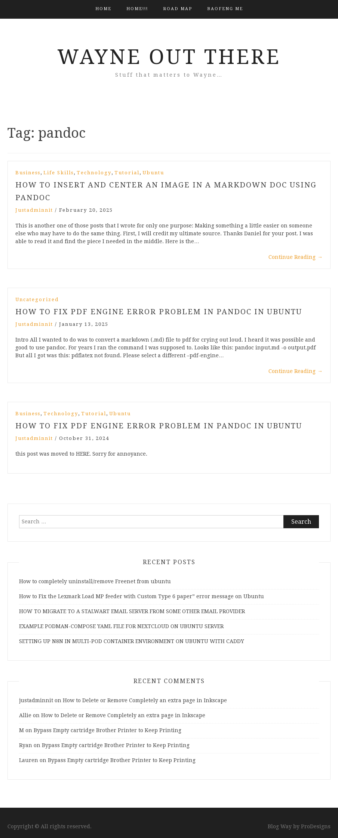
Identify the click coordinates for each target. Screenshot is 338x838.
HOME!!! (137, 8)
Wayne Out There (169, 57)
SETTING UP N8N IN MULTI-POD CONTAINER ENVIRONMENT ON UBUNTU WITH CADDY (131, 641)
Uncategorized (37, 299)
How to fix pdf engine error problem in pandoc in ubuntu (158, 425)
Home (103, 8)
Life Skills (58, 172)
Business (27, 172)
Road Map (177, 8)
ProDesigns (316, 826)
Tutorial (126, 172)
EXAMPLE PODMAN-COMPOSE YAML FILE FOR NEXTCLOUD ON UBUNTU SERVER (121, 626)
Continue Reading (295, 257)
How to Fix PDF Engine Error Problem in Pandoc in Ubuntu (158, 311)
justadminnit (34, 210)
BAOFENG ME (225, 8)
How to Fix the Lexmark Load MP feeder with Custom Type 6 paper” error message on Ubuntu (141, 596)
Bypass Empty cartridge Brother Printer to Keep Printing (107, 730)
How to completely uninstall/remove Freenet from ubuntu (95, 581)
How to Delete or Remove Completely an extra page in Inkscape (145, 700)
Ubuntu (153, 172)
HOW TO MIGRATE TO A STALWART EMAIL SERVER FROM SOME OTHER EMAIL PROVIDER (132, 611)
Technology (94, 172)
